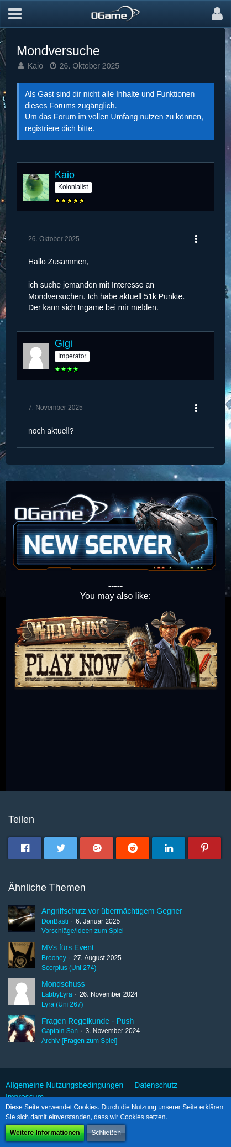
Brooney (53, 958)
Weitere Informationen (45, 1132)
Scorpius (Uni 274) (68, 968)
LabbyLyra (56, 994)
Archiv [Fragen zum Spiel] (79, 1041)
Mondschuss (63, 983)
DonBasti (55, 921)
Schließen (105, 1132)
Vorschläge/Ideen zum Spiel (82, 931)
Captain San (59, 1031)
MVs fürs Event (67, 947)
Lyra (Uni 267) (62, 1004)
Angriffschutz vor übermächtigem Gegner (111, 910)
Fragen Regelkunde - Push (87, 1020)
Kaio (35, 65)
